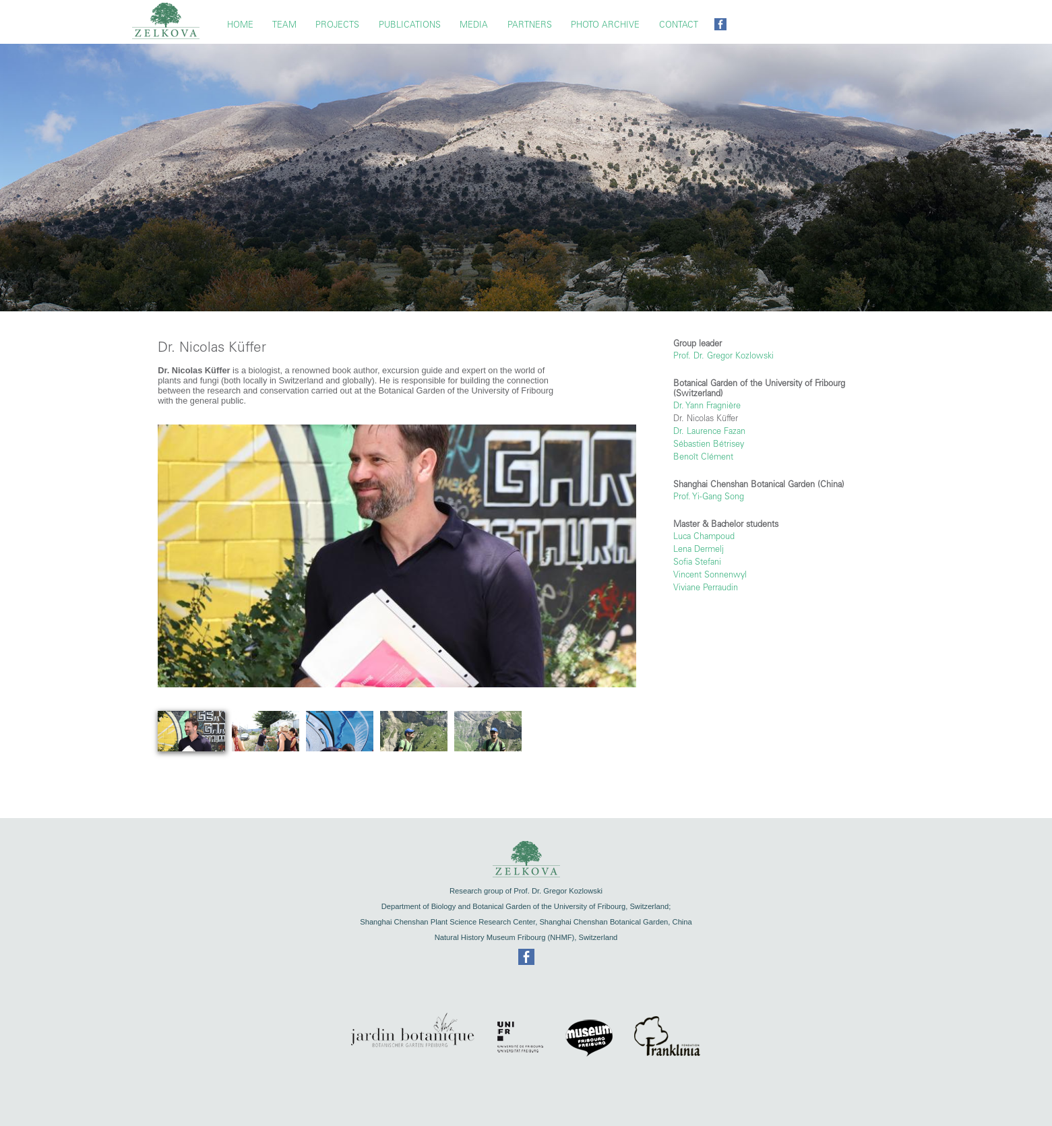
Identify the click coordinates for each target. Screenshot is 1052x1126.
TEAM (284, 25)
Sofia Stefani (697, 562)
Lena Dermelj (698, 549)
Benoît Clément (703, 456)
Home (240, 25)
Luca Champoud (704, 536)
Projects (337, 25)
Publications (410, 25)
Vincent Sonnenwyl (710, 574)
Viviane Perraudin (705, 587)
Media (474, 25)
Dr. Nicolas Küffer (705, 418)
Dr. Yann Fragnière (707, 405)
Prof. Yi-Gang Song (708, 496)
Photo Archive (605, 25)
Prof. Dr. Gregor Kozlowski (723, 355)
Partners (529, 25)
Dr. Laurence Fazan (709, 431)
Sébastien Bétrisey (708, 444)
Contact (678, 25)
